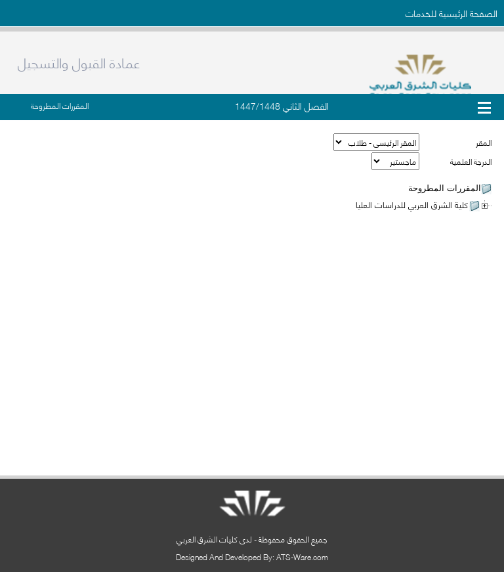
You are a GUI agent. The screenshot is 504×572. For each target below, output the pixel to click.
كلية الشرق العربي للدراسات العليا (412, 204)
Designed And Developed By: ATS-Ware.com (252, 556)
